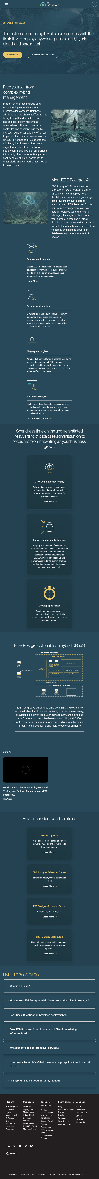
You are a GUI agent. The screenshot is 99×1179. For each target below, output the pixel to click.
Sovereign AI (28, 1107)
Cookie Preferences (76, 1174)
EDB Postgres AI (12, 1107)
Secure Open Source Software (30, 1125)
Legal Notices (24, 1174)
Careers (79, 1116)
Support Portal (47, 1121)
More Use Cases (29, 1129)
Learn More (32, 281)
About (78, 1107)
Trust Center (46, 1127)
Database (10, 1110)
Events (61, 1115)
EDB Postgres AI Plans (47, 1131)
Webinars (62, 1118)
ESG (33, 1174)
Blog (60, 1107)
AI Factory (10, 1118)
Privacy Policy (42, 1174)
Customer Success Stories (66, 1111)
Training (44, 1124)
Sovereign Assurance (10, 1128)
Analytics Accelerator (10, 1122)
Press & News (81, 1113)
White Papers (63, 1121)
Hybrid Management (11, 1114)
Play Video (7, 799)
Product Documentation (47, 1111)
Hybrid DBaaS (28, 1115)
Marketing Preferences (58, 1174)
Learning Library (64, 1124)
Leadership (80, 1110)
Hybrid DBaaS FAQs (21, 974)
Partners (79, 1119)
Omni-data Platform (27, 1119)
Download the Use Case (42, 54)
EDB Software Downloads (46, 1117)
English (13, 1153)
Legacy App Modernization (29, 1111)
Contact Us (12, 54)
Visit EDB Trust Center (38, 418)
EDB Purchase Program (46, 1137)
